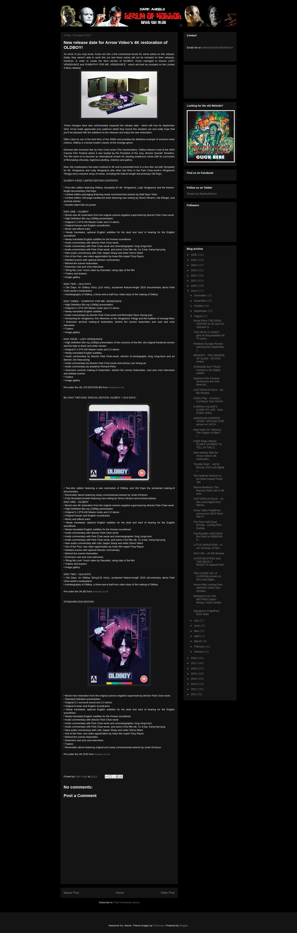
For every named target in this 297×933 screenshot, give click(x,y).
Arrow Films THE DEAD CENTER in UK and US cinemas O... (208, 324)
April (197, 636)
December (200, 295)
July (196, 620)
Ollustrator (158, 925)
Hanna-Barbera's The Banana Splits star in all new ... (208, 490)
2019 (194, 290)
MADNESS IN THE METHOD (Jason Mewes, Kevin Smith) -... (207, 601)
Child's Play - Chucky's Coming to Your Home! (208, 400)
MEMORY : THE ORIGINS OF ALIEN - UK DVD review (209, 358)
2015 (194, 673)
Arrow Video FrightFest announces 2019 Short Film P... (208, 513)
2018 (194, 658)
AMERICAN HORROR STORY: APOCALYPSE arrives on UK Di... (208, 421)
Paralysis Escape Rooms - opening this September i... (208, 347)
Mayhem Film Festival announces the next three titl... (206, 381)
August (198, 316)
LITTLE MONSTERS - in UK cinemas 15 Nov (207, 546)
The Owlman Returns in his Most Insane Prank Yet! (208, 479)
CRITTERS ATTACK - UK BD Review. (208, 391)
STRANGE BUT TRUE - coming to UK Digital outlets (207, 370)
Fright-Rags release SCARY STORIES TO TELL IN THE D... (207, 444)
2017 (194, 663)
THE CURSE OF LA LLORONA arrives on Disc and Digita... (207, 576)
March (198, 641)
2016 (194, 668)
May (197, 630)
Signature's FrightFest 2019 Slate (206, 612)
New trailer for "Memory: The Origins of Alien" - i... (207, 433)
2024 (194, 265)
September (201, 310)
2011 (194, 694)
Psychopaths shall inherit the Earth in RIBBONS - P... (208, 536)
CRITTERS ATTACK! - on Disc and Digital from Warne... (208, 502)
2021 (194, 280)
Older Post (168, 892)
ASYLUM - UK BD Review (208, 553)
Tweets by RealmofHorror (202, 193)
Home (120, 892)
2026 (194, 254)
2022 (194, 275)
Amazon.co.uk (116, 387)
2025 (194, 260)
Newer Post (71, 892)
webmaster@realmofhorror (217, 47)
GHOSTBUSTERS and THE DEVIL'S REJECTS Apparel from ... (208, 563)
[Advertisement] (204, 80)
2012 (194, 689)
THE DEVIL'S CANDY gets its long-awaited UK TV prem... (209, 335)
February (199, 646)
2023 (194, 270)
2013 (194, 684)
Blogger (183, 925)
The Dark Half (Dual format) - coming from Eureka (207, 525)
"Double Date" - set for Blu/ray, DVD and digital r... (208, 467)
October (199, 305)
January (199, 651)
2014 (194, 678)
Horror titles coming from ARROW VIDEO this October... (207, 588)
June (197, 625)
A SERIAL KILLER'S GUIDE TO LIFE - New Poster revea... (208, 410)
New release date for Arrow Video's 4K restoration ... (205, 456)
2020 (194, 285)
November (200, 300)
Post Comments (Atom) (126, 902)
